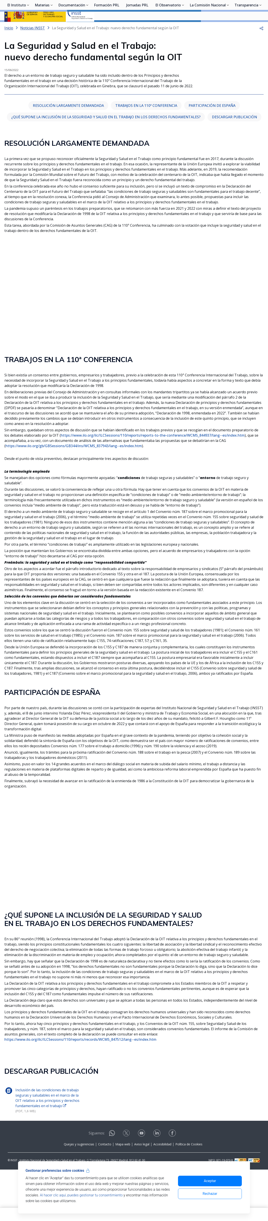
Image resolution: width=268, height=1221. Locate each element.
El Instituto (16, 27)
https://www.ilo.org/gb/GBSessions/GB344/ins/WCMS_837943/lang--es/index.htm (74, 497)
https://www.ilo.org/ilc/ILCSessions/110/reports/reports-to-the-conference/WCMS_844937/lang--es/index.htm (153, 486)
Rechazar (210, 1194)
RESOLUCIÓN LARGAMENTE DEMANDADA (68, 157)
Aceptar (210, 1181)
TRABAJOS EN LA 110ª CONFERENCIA (146, 157)
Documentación (71, 27)
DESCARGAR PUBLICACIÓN (234, 168)
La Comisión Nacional (208, 27)
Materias (42, 27)
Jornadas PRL (137, 27)
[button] (261, 39)
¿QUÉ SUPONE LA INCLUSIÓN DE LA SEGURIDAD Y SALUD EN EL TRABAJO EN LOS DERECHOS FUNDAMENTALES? (105, 168)
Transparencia (246, 27)
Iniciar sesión (247, 9)
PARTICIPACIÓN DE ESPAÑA (212, 157)
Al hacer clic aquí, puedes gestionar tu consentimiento (81, 1195)
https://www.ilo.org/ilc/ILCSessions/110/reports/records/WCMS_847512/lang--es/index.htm (80, 1090)
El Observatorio (168, 27)
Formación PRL (106, 27)
